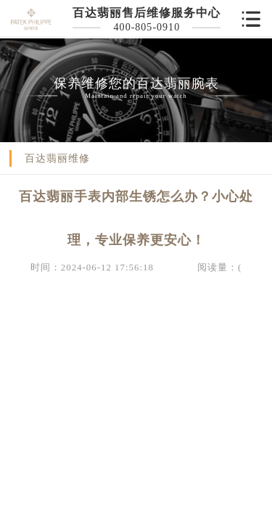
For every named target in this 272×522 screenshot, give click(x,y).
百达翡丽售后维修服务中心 (147, 13)
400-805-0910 (147, 27)
